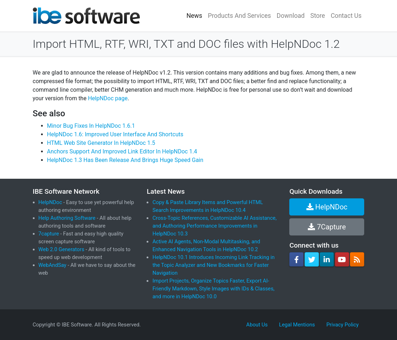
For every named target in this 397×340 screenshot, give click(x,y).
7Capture (327, 227)
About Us (257, 324)
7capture (49, 233)
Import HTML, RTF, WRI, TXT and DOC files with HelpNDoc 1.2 (186, 44)
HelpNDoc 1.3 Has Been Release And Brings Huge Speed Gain (125, 160)
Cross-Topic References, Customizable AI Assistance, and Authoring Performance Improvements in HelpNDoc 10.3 (214, 226)
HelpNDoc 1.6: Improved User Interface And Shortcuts (115, 134)
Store (317, 15)
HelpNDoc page (107, 98)
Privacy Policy (342, 324)
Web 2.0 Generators (62, 249)
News (194, 15)
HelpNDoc (50, 202)
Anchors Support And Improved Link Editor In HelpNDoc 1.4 (122, 151)
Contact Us (346, 15)
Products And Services (239, 15)
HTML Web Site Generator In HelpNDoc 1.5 (101, 142)
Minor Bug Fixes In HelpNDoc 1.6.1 (91, 125)
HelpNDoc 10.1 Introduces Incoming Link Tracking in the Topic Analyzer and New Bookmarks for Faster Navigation (213, 265)
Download (291, 15)
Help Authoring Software (67, 218)
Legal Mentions (297, 324)
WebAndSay (53, 265)
